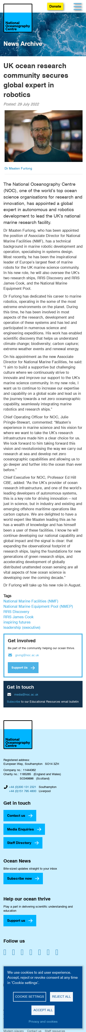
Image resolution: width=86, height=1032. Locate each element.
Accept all (43, 1010)
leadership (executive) (22, 627)
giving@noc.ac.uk (27, 655)
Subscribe (13, 701)
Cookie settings (29, 996)
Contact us (16, 815)
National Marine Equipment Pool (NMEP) (38, 606)
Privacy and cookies (43, 1021)
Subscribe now (19, 878)
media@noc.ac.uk (26, 694)
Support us (16, 920)
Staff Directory (19, 843)
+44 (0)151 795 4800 (22, 791)
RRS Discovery (16, 611)
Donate (55, 6)
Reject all (61, 996)
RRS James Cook (18, 617)
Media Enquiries (20, 829)
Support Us (19, 667)
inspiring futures (17, 622)
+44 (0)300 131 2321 (22, 787)
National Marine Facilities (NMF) (30, 601)
